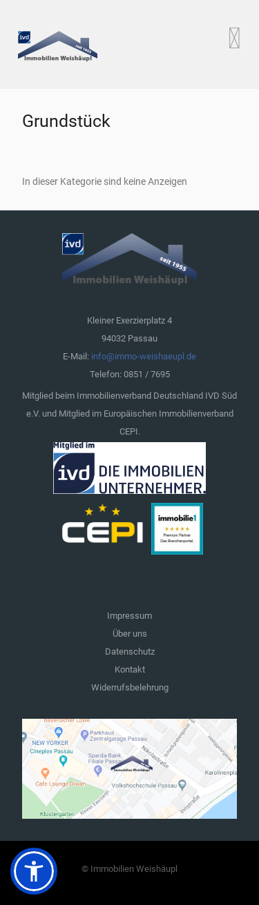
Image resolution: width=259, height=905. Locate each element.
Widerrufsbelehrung (130, 687)
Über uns (130, 633)
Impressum (129, 615)
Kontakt (130, 669)
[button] (34, 871)
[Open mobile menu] (234, 38)
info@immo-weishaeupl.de (143, 356)
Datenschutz (130, 651)
